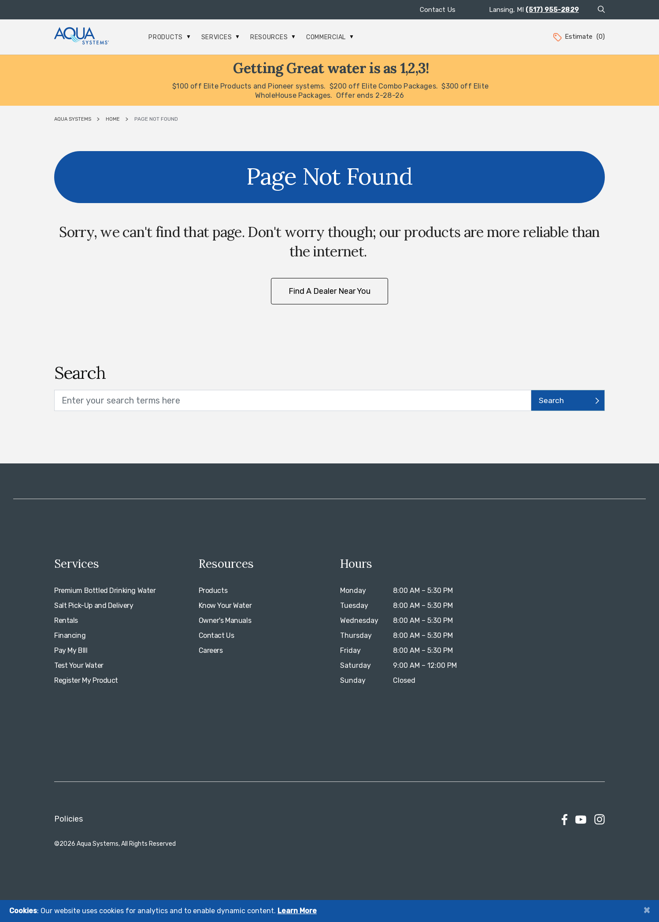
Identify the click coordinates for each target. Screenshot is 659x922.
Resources (272, 37)
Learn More (297, 911)
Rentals (66, 620)
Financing (69, 635)
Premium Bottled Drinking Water (104, 590)
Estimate (578, 37)
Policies (68, 819)
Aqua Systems (72, 119)
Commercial (329, 37)
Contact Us (437, 10)
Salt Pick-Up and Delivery (93, 605)
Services (220, 37)
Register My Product (86, 680)
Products (169, 37)
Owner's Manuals (225, 620)
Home (113, 119)
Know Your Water (225, 605)
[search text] (292, 400)
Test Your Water (79, 665)
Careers (211, 650)
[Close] (647, 909)
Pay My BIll (70, 650)
